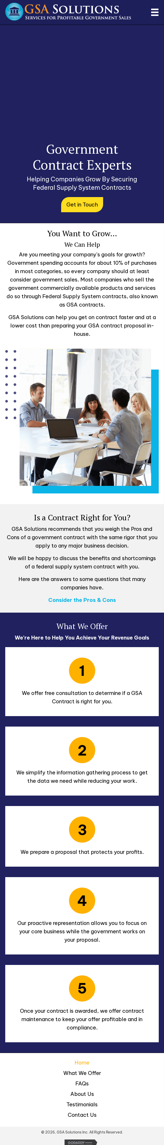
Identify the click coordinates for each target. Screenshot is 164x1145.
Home (82, 1062)
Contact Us (82, 1115)
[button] (82, 204)
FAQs (82, 1083)
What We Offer (82, 1073)
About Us (82, 1094)
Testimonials (82, 1104)
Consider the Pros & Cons (82, 600)
